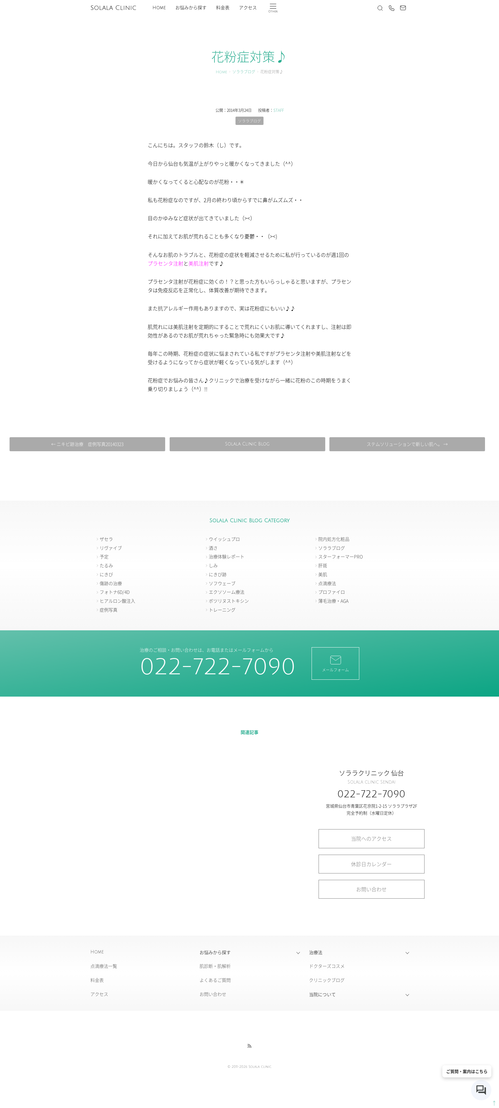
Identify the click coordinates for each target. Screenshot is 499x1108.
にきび (106, 574)
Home (159, 7)
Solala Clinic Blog (247, 444)
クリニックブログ (327, 980)
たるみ (106, 565)
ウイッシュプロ (224, 539)
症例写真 (108, 610)
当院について (322, 994)
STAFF (278, 110)
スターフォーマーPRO (340, 557)
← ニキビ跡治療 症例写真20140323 (89, 444)
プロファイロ (331, 592)
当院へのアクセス (371, 839)
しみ (213, 565)
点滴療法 (327, 583)
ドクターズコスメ (327, 966)
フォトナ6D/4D (115, 592)
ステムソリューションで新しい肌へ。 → (405, 444)
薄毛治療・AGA (333, 601)
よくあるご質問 (215, 980)
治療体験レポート (226, 557)
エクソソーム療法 (226, 592)
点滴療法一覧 (103, 966)
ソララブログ (243, 72)
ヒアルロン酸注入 (117, 601)
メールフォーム (335, 663)
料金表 (222, 7)
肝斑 (322, 565)
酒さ (213, 548)
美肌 (322, 574)
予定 (104, 557)
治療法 (315, 952)
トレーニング (222, 610)
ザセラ (106, 539)
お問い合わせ (371, 889)
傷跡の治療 (111, 583)
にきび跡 (218, 574)
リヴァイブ (111, 548)
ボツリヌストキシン (229, 601)
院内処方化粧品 (333, 539)
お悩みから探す (191, 7)
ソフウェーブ (222, 583)
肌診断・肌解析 (215, 966)
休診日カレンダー (371, 864)
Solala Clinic (113, 7)
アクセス (248, 7)
